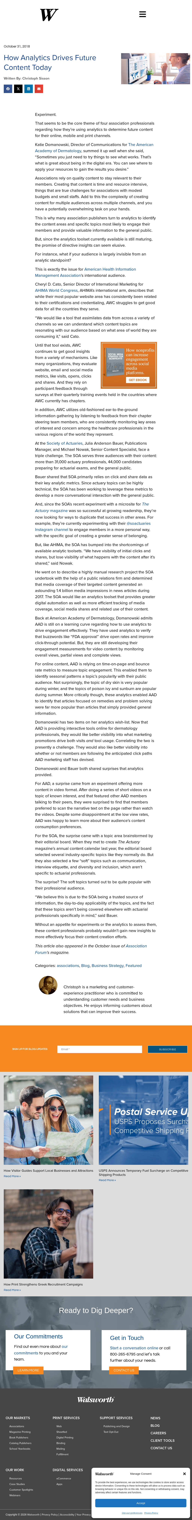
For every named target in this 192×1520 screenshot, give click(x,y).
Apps (59, 1484)
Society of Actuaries (64, 443)
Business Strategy (108, 965)
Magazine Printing (20, 1432)
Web (59, 1426)
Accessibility (67, 1514)
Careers (158, 1433)
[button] (184, 1474)
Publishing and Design (117, 1426)
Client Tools (163, 1440)
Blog (85, 965)
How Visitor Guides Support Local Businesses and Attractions (48, 1170)
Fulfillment (62, 1454)
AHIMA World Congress (56, 290)
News (155, 1418)
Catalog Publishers (20, 1443)
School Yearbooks (19, 1449)
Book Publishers (18, 1437)
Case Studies (17, 1484)
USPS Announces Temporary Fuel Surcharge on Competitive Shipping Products (143, 1172)
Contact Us (161, 1448)
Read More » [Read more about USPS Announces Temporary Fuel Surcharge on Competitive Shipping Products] (107, 1180)
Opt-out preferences (132, 1512)
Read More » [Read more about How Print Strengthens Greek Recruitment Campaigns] (12, 1290)
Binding (60, 1443)
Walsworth (33, 1514)
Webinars (14, 1495)
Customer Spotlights (21, 1490)
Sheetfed (61, 1432)
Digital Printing (64, 1437)
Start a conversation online (134, 1348)
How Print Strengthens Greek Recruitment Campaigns (43, 1284)
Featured (134, 965)
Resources (15, 1478)
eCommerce (63, 1478)
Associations (16, 1426)
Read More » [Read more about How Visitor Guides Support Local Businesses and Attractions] (12, 1176)
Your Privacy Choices (88, 1514)
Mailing (60, 1449)
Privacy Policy (151, 1512)
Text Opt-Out (111, 1432)
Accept (140, 1503)
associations (68, 965)
